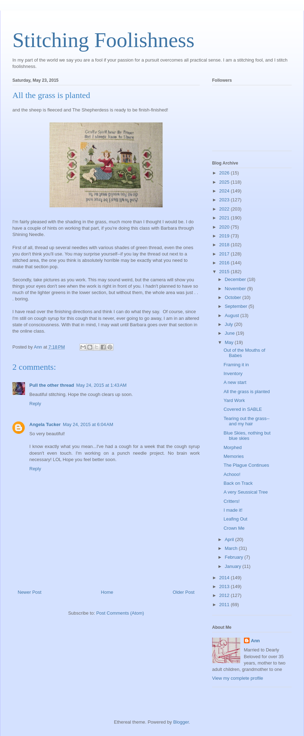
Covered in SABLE (242, 409)
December (236, 279)
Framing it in (236, 364)
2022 (225, 209)
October (233, 297)
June (230, 333)
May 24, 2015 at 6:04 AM (88, 424)
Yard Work (234, 400)
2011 (225, 604)
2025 (225, 182)
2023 (225, 199)
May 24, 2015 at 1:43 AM (101, 385)
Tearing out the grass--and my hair (246, 421)
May (230, 342)
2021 (225, 217)
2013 (225, 586)
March (232, 548)
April (230, 539)
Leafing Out (235, 519)
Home (107, 592)
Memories (233, 456)
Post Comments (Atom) (120, 613)
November (236, 288)
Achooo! (231, 474)
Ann (255, 640)
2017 (225, 254)
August (232, 315)
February (235, 557)
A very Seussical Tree (245, 492)
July (229, 324)
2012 (225, 595)
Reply (35, 403)
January (233, 566)
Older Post (183, 592)
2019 (225, 235)
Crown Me (233, 528)
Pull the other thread (51, 385)
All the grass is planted (246, 391)
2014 (225, 577)
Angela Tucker (45, 424)
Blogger (181, 722)
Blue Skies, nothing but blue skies (246, 435)
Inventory (232, 373)
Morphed (232, 447)
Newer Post (29, 592)
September (237, 306)
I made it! (232, 510)
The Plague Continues (246, 465)
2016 (225, 262)
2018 (225, 244)
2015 (225, 271)
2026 (225, 173)
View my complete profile (237, 678)
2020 (225, 227)
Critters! (231, 501)
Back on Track (237, 483)
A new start (234, 382)
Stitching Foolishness (103, 40)
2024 (225, 191)
